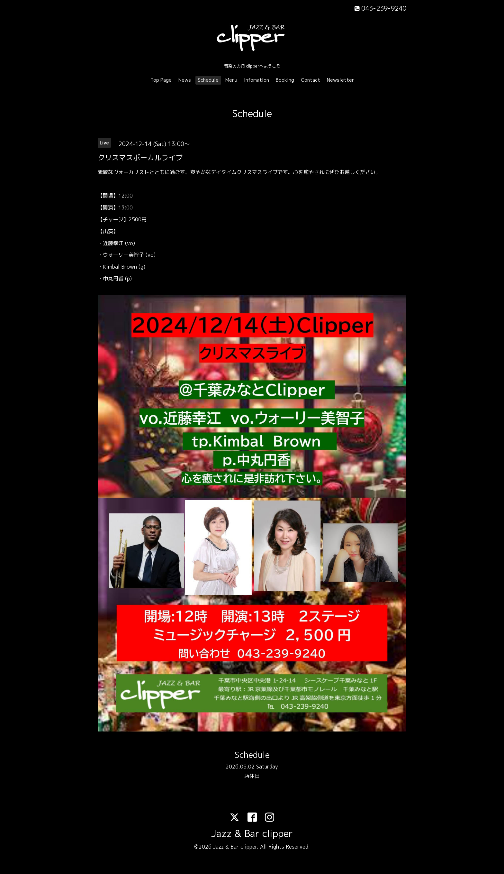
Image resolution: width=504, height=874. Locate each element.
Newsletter (340, 80)
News (184, 80)
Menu (231, 80)
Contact (310, 80)
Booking (285, 80)
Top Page (161, 80)
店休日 (252, 775)
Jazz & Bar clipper (252, 833)
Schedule (208, 80)
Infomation (256, 80)
